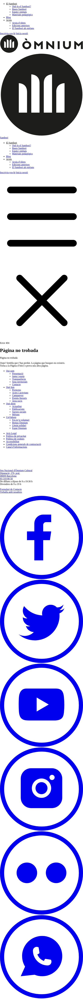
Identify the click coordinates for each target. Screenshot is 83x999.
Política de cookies (15, 438)
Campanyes (17, 395)
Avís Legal (11, 433)
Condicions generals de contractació (23, 444)
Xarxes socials (19, 411)
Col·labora (11, 417)
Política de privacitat (16, 436)
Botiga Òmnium (20, 422)
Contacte (16, 384)
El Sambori (11, 3)
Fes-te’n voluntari (20, 420)
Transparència (19, 379)
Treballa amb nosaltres (11, 492)
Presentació (17, 373)
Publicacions (18, 409)
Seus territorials (19, 381)
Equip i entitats (19, 12)
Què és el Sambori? (21, 6)
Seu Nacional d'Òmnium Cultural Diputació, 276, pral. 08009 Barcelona (16, 473)
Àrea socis (17, 401)
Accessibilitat (12, 441)
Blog (8, 17)
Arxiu (9, 20)
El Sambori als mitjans (23, 28)
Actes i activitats (20, 392)
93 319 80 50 (6, 478)
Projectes (16, 390)
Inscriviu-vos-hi (7, 33)
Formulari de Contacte (11, 489)
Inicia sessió (22, 33)
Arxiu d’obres (19, 23)
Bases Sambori (19, 9)
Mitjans (16, 414)
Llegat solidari (19, 425)
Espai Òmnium (19, 428)
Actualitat (17, 406)
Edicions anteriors (21, 25)
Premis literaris (19, 398)
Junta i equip (18, 376)
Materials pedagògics (22, 14)
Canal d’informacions (16, 447)
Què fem (10, 387)
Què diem (11, 403)
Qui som (10, 371)
